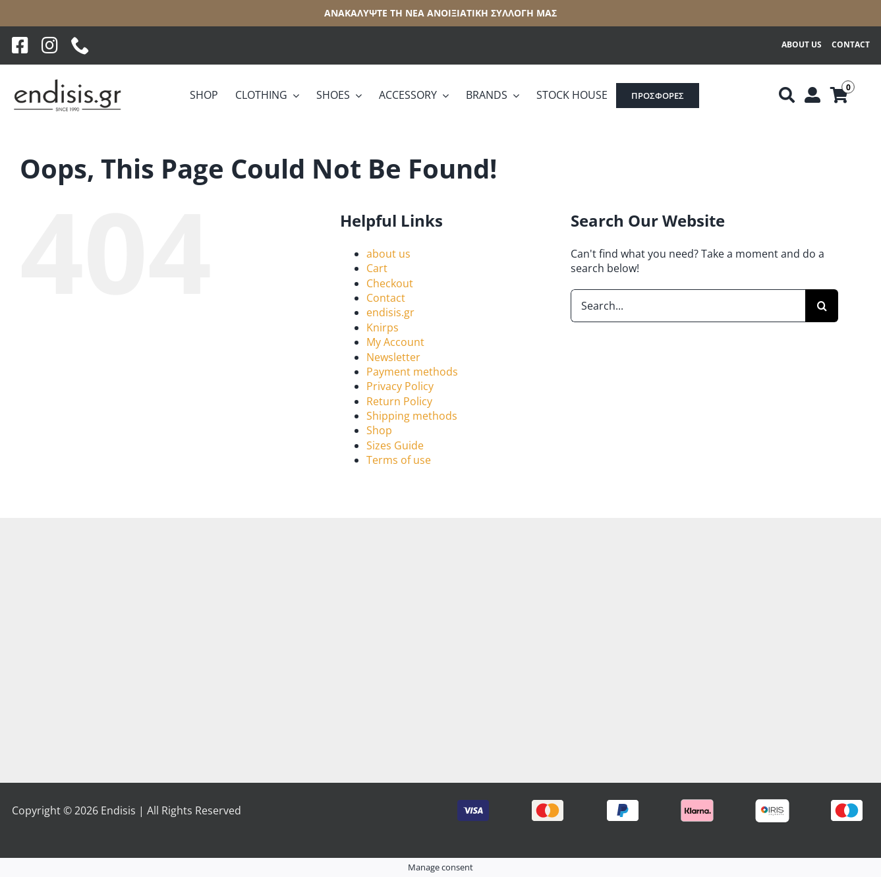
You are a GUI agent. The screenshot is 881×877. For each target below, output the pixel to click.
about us (388, 253)
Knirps (382, 327)
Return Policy (399, 401)
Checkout (389, 283)
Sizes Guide (395, 445)
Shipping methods (411, 416)
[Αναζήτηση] (787, 95)
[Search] (821, 305)
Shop (379, 430)
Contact (385, 298)
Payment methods (412, 371)
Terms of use (398, 460)
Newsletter (393, 357)
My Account (395, 342)
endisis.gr (390, 312)
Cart (376, 268)
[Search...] (688, 305)
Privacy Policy (400, 386)
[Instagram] (50, 45)
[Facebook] (20, 45)
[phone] (80, 45)
